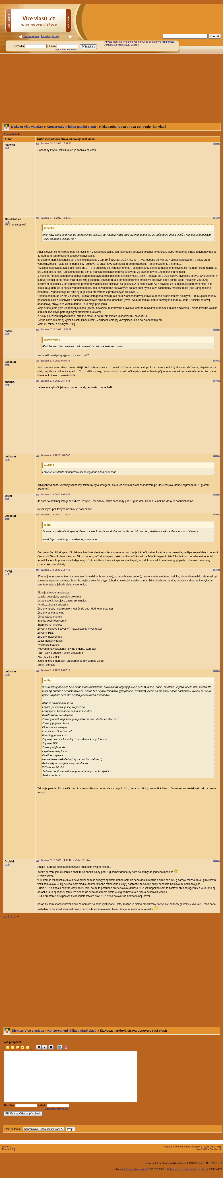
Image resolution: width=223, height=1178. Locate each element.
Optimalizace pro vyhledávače (182, 1169)
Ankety (55, 36)
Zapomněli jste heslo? (66, 49)
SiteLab (204, 1169)
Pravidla (45, 36)
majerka (10, 144)
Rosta (8, 330)
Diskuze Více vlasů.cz (27, 126)
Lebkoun (10, 362)
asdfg (8, 495)
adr (37, 143)
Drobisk (10, 861)
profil (7, 147)
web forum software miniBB (135, 1169)
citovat (216, 143)
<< (5, 134)
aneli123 (10, 382)
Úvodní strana (31, 36)
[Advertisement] (111, 88)
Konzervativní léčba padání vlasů (71, 126)
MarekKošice (13, 219)
